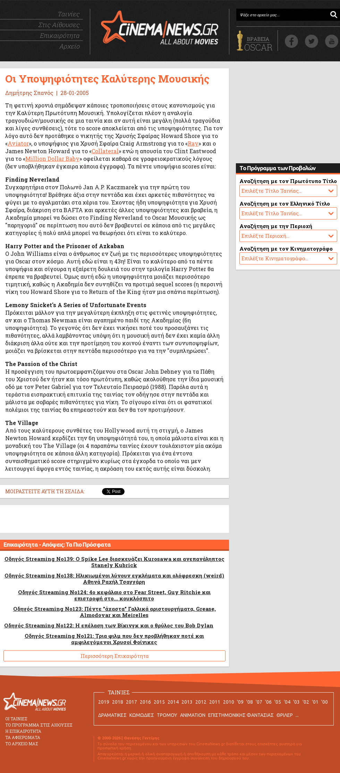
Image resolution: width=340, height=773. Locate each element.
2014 (173, 702)
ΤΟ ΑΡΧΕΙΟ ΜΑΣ (21, 743)
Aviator (18, 143)
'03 (296, 702)
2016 (145, 702)
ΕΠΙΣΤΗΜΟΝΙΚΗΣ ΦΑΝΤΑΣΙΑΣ (241, 715)
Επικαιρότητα (59, 35)
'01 (315, 702)
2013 (187, 702)
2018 (117, 702)
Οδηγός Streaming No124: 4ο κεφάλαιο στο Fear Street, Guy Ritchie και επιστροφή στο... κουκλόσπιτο (114, 595)
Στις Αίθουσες (58, 24)
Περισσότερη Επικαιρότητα (114, 655)
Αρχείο (69, 46)
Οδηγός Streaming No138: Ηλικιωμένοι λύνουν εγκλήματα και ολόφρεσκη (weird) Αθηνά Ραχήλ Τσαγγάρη (114, 578)
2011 (214, 702)
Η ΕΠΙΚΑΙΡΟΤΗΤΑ (23, 731)
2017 (131, 702)
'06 (268, 702)
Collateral (105, 151)
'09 (240, 702)
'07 (259, 702)
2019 (103, 702)
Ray (193, 143)
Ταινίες (68, 14)
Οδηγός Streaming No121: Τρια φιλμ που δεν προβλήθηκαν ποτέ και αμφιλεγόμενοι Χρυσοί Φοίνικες (114, 638)
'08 (249, 702)
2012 (200, 702)
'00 (324, 702)
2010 (228, 702)
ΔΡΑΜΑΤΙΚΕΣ (112, 715)
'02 (306, 702)
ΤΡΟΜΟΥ (167, 715)
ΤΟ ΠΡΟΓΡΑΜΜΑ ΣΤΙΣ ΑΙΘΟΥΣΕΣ (39, 725)
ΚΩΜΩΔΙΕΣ (141, 715)
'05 (277, 702)
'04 (287, 702)
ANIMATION (192, 715)
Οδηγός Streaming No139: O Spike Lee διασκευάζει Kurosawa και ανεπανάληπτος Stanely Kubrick (114, 561)
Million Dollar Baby (52, 158)
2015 (159, 702)
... (297, 715)
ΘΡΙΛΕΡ (285, 715)
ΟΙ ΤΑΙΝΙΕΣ (16, 718)
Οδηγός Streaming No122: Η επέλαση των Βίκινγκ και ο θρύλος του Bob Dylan (108, 625)
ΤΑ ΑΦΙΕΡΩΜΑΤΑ (22, 737)
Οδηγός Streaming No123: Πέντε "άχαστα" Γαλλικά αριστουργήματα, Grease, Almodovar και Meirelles (114, 611)
